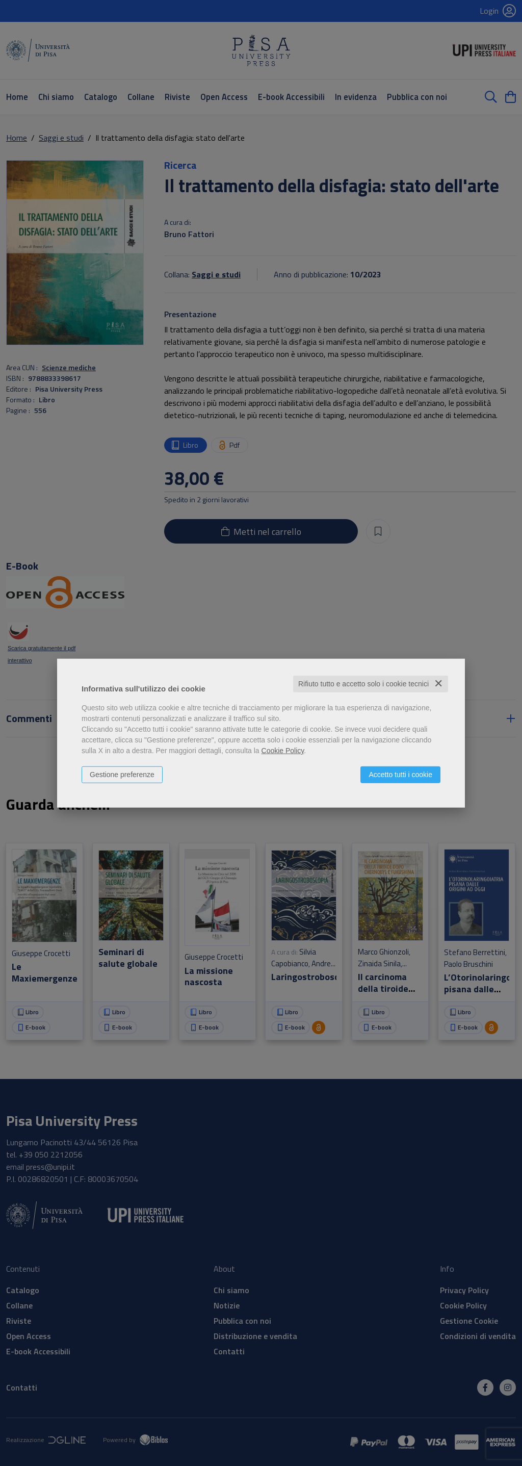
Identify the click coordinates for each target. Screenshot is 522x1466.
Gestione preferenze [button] (122, 774)
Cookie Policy (283, 751)
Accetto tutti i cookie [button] (400, 774)
